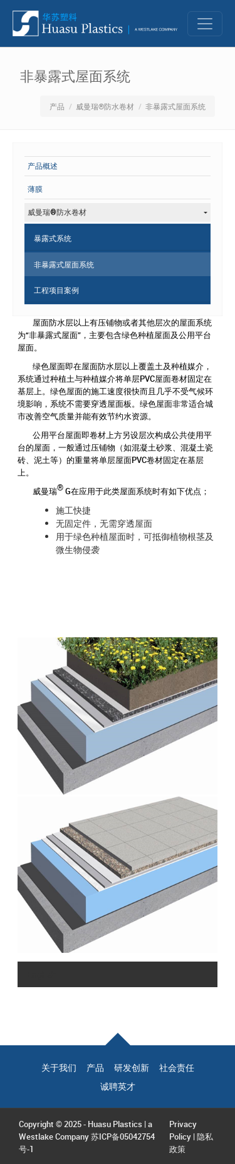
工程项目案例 (56, 290)
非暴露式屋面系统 (64, 264)
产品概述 (43, 166)
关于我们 (58, 1068)
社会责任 (176, 1068)
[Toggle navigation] (204, 23)
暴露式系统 (52, 238)
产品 (57, 106)
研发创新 (131, 1068)
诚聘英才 (117, 1087)
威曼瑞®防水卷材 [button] (57, 212)
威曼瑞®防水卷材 (105, 106)
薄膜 (35, 189)
